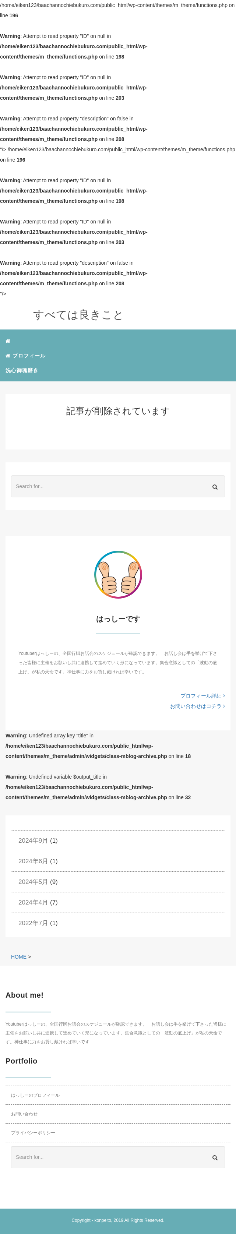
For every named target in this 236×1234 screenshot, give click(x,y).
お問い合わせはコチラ (197, 706)
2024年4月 (33, 902)
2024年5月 (33, 881)
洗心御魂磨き (22, 370)
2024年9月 (33, 840)
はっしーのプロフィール (35, 1095)
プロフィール (26, 356)
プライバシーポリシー (33, 1132)
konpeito (102, 1220)
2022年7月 (33, 923)
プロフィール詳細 (202, 696)
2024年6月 (33, 861)
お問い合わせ (24, 1114)
